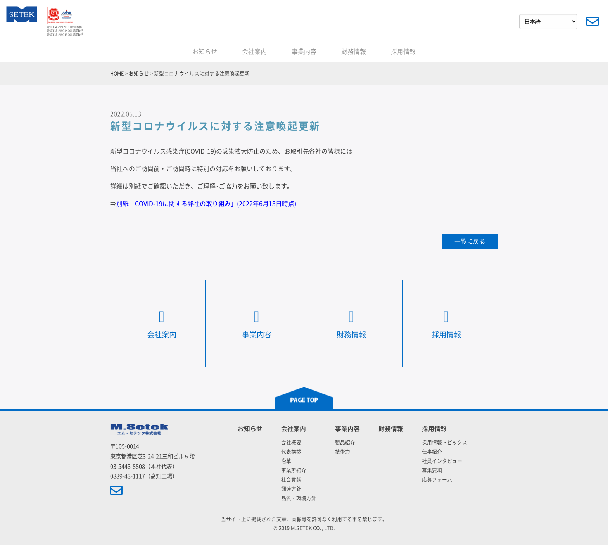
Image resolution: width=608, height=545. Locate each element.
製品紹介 (345, 442)
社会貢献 (291, 479)
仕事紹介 (432, 451)
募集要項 (432, 470)
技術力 (342, 451)
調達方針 (291, 488)
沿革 (286, 461)
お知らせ (204, 51)
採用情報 (403, 51)
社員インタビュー (442, 461)
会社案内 (254, 51)
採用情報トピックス (444, 442)
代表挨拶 (291, 451)
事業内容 (304, 51)
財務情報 (353, 51)
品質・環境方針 (298, 498)
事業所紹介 (293, 470)
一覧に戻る (469, 241)
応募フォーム (437, 479)
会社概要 (291, 442)
